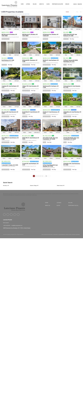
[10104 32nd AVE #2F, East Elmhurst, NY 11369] (72, 22)
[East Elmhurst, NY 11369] (10, 48)
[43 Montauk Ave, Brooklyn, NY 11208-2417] (51, 22)
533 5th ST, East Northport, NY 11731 (51, 61)
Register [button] (80, 4)
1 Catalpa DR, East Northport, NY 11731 (10, 86)
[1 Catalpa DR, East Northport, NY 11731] (10, 73)
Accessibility (78, 234)
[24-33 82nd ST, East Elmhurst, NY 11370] (31, 99)
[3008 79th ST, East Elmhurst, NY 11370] (31, 125)
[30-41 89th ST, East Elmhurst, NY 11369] (10, 125)
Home (22, 4)
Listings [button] (28, 4)
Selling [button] (34, 4)
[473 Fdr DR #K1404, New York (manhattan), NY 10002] (72, 125)
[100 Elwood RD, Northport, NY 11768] (51, 73)
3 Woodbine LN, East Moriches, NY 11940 (72, 112)
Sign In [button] (75, 4)
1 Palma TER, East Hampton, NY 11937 (30, 86)
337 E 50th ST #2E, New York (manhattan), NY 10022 (50, 138)
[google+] (18, 214)
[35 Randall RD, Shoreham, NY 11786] (31, 48)
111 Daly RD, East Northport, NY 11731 (30, 164)
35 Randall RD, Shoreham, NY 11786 (29, 61)
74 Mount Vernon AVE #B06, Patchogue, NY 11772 (70, 61)
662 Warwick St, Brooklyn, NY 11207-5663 (9, 35)
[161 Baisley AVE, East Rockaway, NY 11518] (72, 151)
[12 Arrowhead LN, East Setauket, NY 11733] (72, 73)
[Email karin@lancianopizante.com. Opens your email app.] (16, 225)
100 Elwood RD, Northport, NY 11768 (51, 86)
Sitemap (73, 234)
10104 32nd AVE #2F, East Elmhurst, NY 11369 (70, 35)
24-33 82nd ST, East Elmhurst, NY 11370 (31, 112)
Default (67, 11)
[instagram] (14, 214)
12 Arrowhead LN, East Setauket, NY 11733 (71, 86)
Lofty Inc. (8, 234)
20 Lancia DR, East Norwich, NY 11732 (10, 112)
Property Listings (69, 234)
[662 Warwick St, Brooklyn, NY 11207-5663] (10, 22)
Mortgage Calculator (57, 4)
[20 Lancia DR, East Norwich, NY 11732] (10, 99)
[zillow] (11, 214)
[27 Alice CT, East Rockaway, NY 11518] (51, 99)
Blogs (48, 4)
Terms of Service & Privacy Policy (47, 234)
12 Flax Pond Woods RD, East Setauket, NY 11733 (50, 165)
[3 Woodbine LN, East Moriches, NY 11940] (72, 99)
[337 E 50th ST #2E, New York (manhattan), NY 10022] (51, 125)
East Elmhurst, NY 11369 (8, 60)
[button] (67, 4)
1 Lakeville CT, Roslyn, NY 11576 (10, 165)
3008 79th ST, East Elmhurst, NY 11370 (30, 138)
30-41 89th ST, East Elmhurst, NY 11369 (10, 138)
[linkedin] (8, 214)
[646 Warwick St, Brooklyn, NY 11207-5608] (31, 22)
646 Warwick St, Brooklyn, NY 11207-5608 (30, 35)
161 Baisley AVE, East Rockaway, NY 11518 (71, 164)
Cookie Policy (55, 234)
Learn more (27, 14)
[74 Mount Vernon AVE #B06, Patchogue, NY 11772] (72, 48)
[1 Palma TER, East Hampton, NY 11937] (31, 73)
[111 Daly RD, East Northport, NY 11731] (31, 151)
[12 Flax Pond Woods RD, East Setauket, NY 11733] (51, 151)
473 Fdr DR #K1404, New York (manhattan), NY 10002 (71, 138)
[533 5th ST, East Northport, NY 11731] (51, 48)
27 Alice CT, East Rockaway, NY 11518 (51, 112)
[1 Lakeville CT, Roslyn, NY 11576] (10, 151)
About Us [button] (41, 4)
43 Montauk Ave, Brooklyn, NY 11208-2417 (50, 35)
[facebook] (4, 214)
